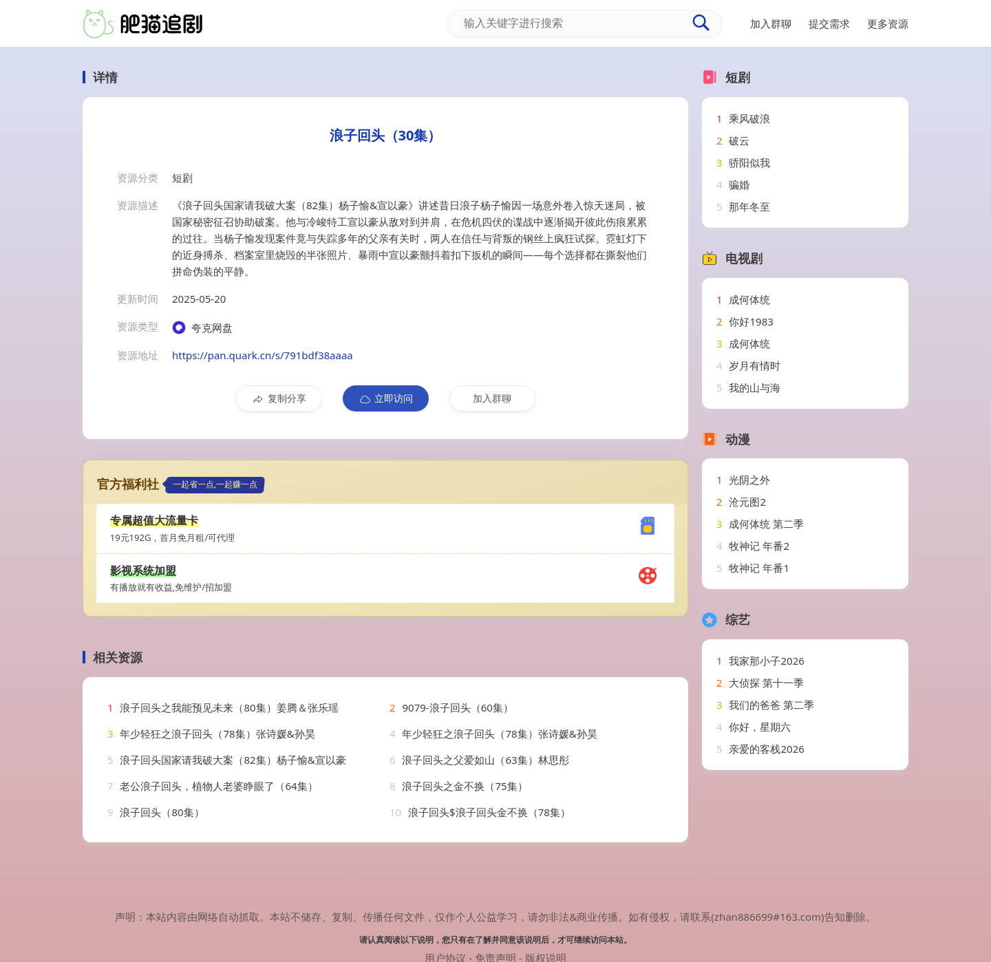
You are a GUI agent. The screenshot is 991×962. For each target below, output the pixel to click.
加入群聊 (492, 398)
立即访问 (386, 398)
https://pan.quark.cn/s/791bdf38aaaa (262, 355)
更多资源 (887, 23)
